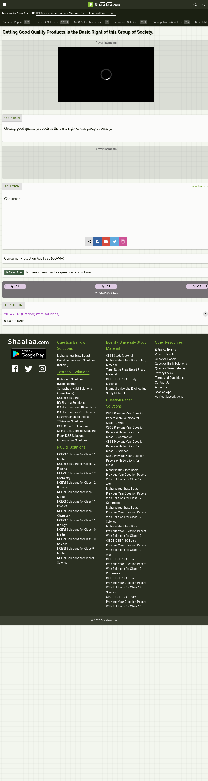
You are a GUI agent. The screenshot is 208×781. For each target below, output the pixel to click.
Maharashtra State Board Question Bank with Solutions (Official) (76, 360)
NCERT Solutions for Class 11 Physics (76, 504)
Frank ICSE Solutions (70, 435)
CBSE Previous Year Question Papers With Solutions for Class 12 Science (125, 446)
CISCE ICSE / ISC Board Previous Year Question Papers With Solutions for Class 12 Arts (126, 547)
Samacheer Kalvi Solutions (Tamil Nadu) (74, 391)
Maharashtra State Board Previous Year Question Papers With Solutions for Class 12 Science (126, 514)
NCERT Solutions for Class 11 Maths (76, 494)
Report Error (14, 272)
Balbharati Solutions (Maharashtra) (70, 381)
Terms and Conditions (169, 377)
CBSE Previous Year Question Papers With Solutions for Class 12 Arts (125, 418)
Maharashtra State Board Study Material (126, 363)
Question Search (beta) (170, 368)
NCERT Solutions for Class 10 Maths (76, 532)
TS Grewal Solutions (70, 421)
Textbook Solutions (73, 372)
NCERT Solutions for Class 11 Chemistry (76, 513)
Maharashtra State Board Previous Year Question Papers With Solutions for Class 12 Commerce (126, 495)
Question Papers (165, 359)
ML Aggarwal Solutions (72, 440)
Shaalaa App (163, 392)
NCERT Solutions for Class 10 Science (76, 541)
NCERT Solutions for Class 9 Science (75, 560)
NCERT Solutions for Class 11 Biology (76, 523)
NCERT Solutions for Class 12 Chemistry (76, 476)
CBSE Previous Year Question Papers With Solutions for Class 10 (125, 460)
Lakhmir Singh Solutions (73, 416)
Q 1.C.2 (106, 286)
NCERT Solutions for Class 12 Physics (76, 466)
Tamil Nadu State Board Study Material (125, 372)
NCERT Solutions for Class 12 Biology (76, 485)
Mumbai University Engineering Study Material (126, 391)
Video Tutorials (164, 354)
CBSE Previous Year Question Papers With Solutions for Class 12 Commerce (125, 432)
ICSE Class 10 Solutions (72, 426)
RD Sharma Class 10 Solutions (77, 407)
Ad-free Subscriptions (169, 396)
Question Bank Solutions (171, 363)
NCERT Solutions (68, 398)
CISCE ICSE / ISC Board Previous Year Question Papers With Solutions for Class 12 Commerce (126, 566)
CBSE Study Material (119, 355)
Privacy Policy (164, 373)
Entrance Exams (165, 349)
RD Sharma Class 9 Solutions (76, 412)
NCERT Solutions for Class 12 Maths (76, 457)
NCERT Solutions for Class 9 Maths (75, 551)
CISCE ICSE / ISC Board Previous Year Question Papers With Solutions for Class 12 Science (126, 585)
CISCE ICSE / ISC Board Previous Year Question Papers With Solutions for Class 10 (126, 601)
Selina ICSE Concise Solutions (76, 431)
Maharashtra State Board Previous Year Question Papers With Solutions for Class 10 (126, 531)
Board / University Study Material (126, 345)
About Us (161, 387)
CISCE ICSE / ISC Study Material (121, 381)
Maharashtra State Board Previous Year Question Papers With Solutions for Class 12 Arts (126, 477)
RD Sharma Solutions (71, 402)
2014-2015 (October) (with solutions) (31, 314)
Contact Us (162, 382)
